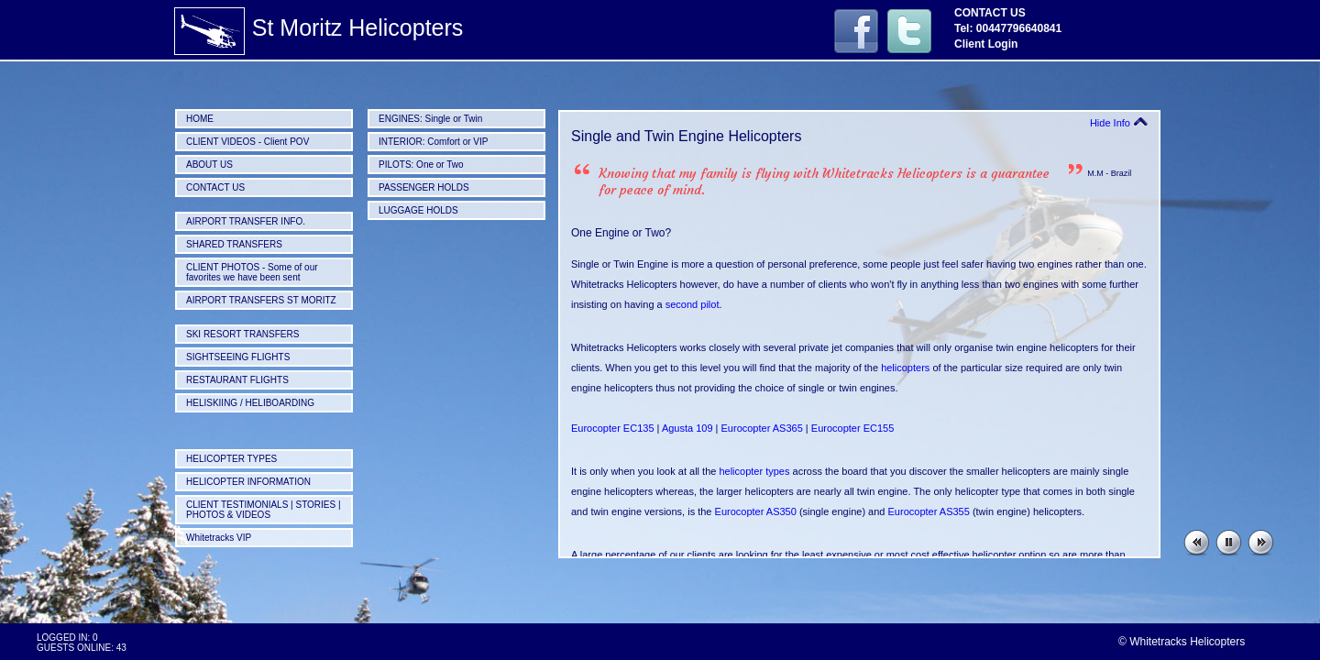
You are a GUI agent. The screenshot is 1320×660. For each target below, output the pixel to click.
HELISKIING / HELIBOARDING (250, 403)
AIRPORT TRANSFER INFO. (245, 221)
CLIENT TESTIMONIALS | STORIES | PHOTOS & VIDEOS (263, 510)
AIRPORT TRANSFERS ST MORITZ (261, 300)
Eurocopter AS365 (762, 428)
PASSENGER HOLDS (424, 187)
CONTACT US (215, 187)
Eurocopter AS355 (929, 511)
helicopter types (754, 471)
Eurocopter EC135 (612, 428)
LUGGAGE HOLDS (418, 210)
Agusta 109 (687, 428)
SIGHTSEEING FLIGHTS (238, 357)
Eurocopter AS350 (756, 511)
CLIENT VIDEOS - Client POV (247, 142)
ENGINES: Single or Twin (430, 119)
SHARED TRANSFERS (234, 244)
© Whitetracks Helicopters (1181, 641)
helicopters (905, 367)
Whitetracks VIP (218, 538)
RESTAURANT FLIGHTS (237, 380)
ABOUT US (209, 165)
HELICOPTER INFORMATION (248, 482)
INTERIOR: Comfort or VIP (433, 142)
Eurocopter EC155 (853, 428)
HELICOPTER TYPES (231, 459)
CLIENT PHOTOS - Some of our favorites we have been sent (252, 272)
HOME (200, 119)
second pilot (693, 304)
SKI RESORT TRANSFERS (242, 334)
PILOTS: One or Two (421, 165)
